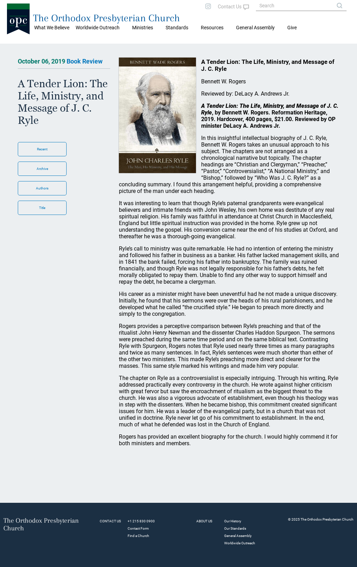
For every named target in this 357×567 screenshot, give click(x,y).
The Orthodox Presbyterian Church (106, 18)
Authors (42, 188)
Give (292, 27)
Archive (42, 169)
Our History (232, 521)
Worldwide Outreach (239, 543)
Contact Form (138, 528)
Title (42, 208)
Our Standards (235, 528)
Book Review (84, 61)
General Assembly (255, 27)
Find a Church (138, 536)
